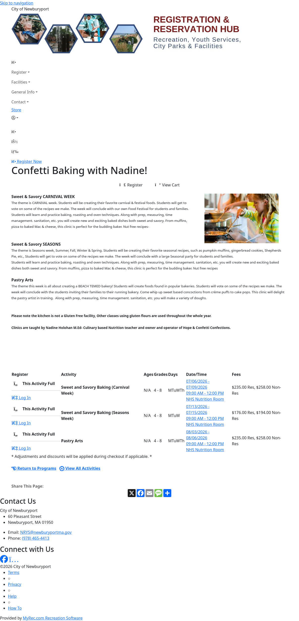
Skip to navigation (16, 3)
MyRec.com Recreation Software (52, 618)
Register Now (29, 161)
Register (19, 72)
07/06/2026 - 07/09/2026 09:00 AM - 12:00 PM (205, 387)
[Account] (24, 118)
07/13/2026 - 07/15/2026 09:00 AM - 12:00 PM (205, 412)
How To (15, 608)
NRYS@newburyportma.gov (46, 532)
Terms (13, 572)
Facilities (19, 82)
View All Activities (79, 468)
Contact (18, 102)
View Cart (167, 185)
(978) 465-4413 (35, 538)
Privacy (14, 584)
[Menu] (14, 151)
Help (12, 596)
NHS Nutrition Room (205, 399)
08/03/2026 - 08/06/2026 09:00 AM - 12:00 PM (205, 437)
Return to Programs (33, 468)
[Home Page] (24, 62)
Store (16, 110)
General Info (23, 92)
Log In (21, 397)
